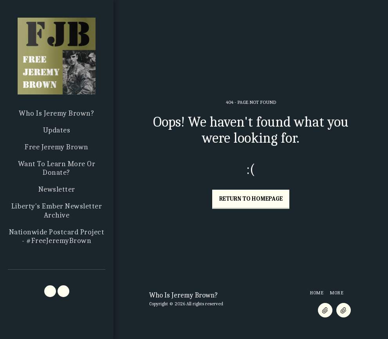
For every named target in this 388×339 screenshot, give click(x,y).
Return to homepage (251, 198)
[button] (50, 291)
